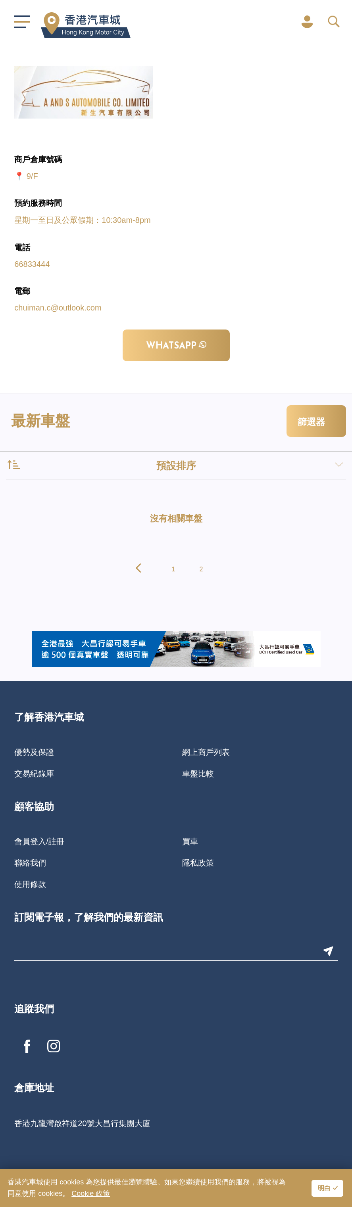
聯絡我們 (30, 862)
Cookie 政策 (90, 1193)
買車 (190, 841)
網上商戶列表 (206, 752)
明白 (324, 1189)
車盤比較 (198, 773)
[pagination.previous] (140, 569)
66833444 (32, 264)
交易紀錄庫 (34, 773)
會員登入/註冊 (39, 841)
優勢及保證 (34, 752)
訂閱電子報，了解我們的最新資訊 (88, 918)
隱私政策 (198, 862)
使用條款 (30, 884)
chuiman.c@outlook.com (57, 307)
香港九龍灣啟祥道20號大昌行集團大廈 (82, 1123)
